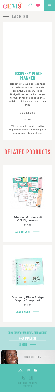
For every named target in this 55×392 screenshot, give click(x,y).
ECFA (28, 370)
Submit (23, 344)
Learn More (23, 311)
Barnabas (20, 370)
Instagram (24, 377)
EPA (35, 370)
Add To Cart (23, 231)
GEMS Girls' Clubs (13, 5)
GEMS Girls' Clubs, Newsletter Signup (27, 332)
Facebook (31, 377)
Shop (30, 5)
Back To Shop (20, 16)
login (40, 129)
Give (38, 5)
